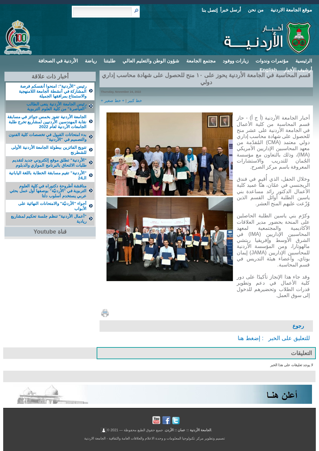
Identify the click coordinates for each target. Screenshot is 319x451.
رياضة (91, 60)
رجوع (298, 326)
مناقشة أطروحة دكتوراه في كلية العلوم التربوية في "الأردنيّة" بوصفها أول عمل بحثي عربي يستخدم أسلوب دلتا (48, 191)
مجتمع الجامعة (200, 60)
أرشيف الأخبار (298, 69)
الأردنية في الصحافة (58, 60)
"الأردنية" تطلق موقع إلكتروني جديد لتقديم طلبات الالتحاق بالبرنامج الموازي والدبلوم (49, 163)
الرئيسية (303, 60)
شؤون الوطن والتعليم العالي (151, 60)
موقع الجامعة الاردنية (291, 9)
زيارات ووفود (236, 60)
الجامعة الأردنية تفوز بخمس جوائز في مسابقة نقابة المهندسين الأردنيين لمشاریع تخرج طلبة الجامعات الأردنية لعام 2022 (47, 121)
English (268, 69)
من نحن (255, 9)
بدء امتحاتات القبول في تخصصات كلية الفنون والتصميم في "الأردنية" (48, 137)
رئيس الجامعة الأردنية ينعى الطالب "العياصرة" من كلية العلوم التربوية (56, 107)
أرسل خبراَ (230, 9)
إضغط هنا (249, 338)
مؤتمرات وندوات (272, 60)
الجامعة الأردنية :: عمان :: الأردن (188, 430)
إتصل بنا (210, 10)
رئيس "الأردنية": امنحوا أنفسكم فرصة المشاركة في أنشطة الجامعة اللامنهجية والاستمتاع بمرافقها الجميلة (52, 91)
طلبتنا (109, 60)
